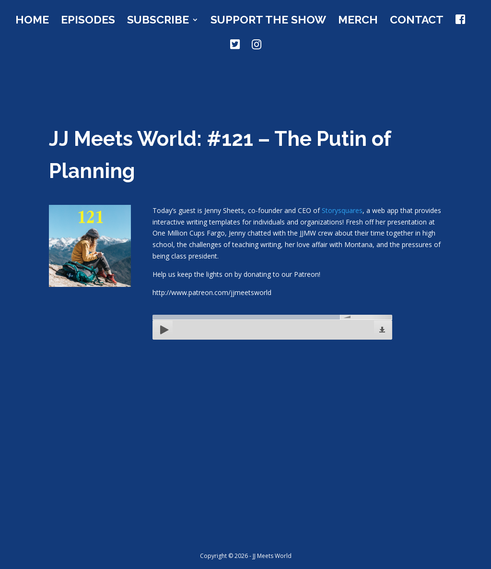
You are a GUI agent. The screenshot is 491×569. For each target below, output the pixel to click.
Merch (358, 21)
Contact (417, 21)
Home (32, 21)
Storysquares (342, 210)
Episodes (88, 21)
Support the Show (268, 21)
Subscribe (158, 21)
